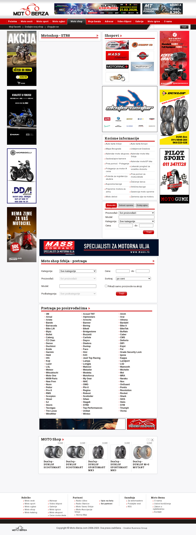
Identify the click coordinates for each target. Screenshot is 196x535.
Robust (87, 393)
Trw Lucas (51, 411)
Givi (85, 352)
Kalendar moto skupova (117, 154)
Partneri (78, 497)
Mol (122, 372)
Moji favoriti (15, 27)
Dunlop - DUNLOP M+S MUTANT (141, 464)
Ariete (49, 320)
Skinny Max (81, 515)
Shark (123, 396)
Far (122, 349)
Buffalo (124, 331)
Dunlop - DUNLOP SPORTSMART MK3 (96, 466)
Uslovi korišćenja (162, 504)
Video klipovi (124, 21)
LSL (48, 367)
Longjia (87, 364)
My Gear (87, 378)
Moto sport (42, 21)
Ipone (123, 355)
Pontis (123, 387)
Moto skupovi (56, 512)
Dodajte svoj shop (34, 27)
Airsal (49, 317)
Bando (49, 322)
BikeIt (86, 328)
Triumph (124, 408)
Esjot (123, 346)
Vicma (123, 411)
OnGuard (125, 384)
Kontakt (157, 512)
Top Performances (92, 408)
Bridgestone (89, 331)
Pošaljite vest (134, 504)
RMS (48, 393)
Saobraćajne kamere (116, 159)
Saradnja (129, 497)
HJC (85, 355)
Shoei (49, 399)
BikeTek (124, 328)
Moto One (51, 375)
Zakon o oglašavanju (158, 507)
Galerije (139, 21)
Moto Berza (158, 497)
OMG (85, 384)
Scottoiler (88, 396)
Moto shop (78, 21)
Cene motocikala (58, 515)
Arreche (87, 320)
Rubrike (26, 497)
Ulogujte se (53, 27)
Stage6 (86, 402)
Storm (49, 405)
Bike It (123, 325)
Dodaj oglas (142, 205)
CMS (122, 337)
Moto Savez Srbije (84, 506)
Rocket (124, 393)
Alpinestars (89, 317)
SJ (47, 402)
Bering (86, 325)
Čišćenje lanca (138, 182)
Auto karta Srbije (114, 144)
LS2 (122, 364)
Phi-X (86, 387)
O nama (168, 21)
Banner (87, 322)
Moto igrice (154, 21)
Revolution (126, 390)
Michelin (124, 369)
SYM (122, 405)
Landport (125, 361)
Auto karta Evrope (139, 144)
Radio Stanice (82, 504)
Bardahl (124, 322)
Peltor (49, 387)
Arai (122, 317)
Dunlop (87, 346)
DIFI (122, 343)
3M (47, 314)
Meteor (49, 369)
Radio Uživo (81, 501)
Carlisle (87, 337)
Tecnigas (50, 408)
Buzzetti (87, 334)
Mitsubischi (52, 372)
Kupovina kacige (114, 184)
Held (48, 355)
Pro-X (49, 390)
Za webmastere (135, 501)
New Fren (51, 381)
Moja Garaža (94, 21)
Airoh (123, 314)
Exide (49, 349)
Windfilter (51, 414)
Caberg (50, 337)
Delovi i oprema (126, 205)
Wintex (86, 414)
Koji (48, 361)
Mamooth (125, 367)
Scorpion (51, 396)
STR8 (86, 405)
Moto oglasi (58, 21)
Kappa (123, 358)
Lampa (86, 361)
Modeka (87, 372)
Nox (122, 381)
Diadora (87, 343)
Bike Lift (50, 328)
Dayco (86, 340)
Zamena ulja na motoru (142, 197)
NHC (85, 381)
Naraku (124, 378)
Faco (85, 349)
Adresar (109, 21)
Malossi (87, 367)
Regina (86, 390)
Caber (123, 334)
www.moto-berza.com (20, 528)
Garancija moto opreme (142, 192)
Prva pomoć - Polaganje (117, 163)
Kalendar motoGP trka (141, 161)
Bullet (49, 334)
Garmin (50, 352)
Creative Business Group (135, 528)
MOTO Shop (51, 439)
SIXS (122, 399)
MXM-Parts (51, 378)
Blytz (48, 331)
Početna (12, 21)
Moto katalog (31, 512)
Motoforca (88, 375)
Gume (60, 443)
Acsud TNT (89, 314)
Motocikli (111, 205)
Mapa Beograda (113, 149)
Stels (123, 402)
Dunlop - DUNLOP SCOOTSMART (52, 464)
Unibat (86, 411)
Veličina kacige (138, 187)
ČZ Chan (50, 340)
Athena (124, 320)
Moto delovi (111, 197)
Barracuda (51, 325)
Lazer (49, 364)
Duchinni (50, 346)
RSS (130, 506)
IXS (48, 358)
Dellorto (124, 340)
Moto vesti (26, 21)
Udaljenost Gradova (140, 149)
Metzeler (87, 369)
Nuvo (49, 384)
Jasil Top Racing (91, 358)
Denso (49, 343)
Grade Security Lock (131, 352)
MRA (122, 375)
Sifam (86, 399)
